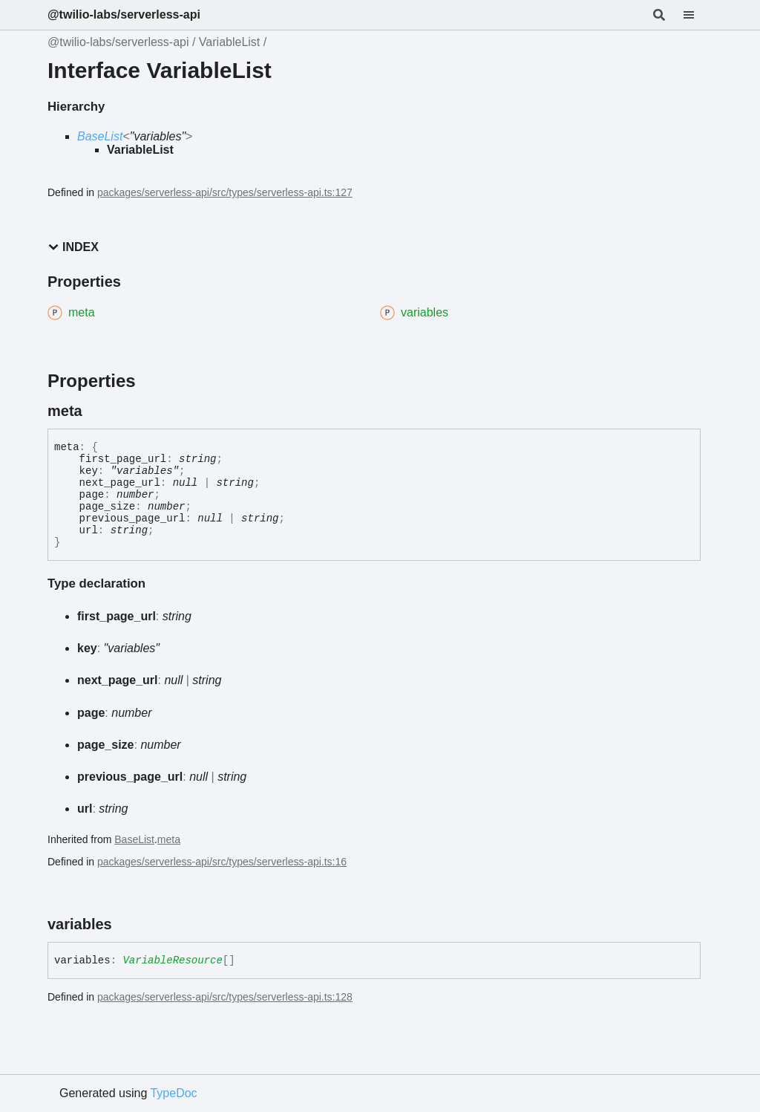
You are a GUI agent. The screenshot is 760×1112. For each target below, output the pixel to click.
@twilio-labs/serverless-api (124, 14)
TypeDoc (173, 1093)
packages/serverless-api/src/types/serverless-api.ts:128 (225, 997)
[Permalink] (95, 410)
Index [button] (73, 247)
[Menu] (697, 15)
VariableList (229, 42)
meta (168, 839)
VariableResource (172, 960)
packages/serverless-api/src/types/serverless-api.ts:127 (225, 192)
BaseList (99, 136)
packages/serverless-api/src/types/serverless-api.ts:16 (222, 862)
